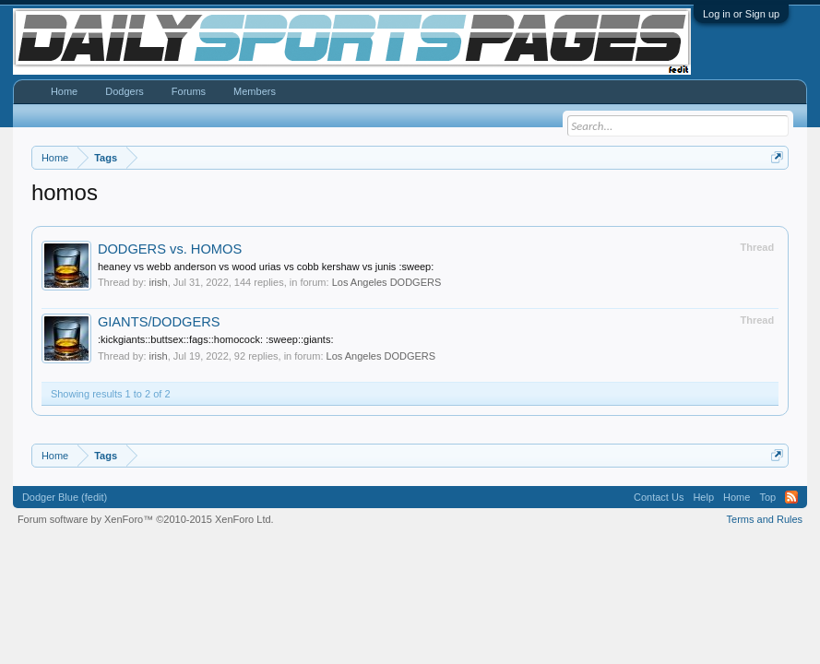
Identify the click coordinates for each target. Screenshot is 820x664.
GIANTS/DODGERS (159, 321)
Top (767, 497)
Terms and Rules (765, 519)
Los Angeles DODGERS (387, 282)
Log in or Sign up (741, 13)
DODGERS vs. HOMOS (170, 249)
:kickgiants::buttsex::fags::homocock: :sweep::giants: (216, 339)
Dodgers (124, 91)
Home (64, 91)
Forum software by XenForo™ (146, 519)
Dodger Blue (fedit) (64, 497)
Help (703, 497)
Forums (189, 91)
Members (254, 91)
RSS (791, 497)
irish (158, 282)
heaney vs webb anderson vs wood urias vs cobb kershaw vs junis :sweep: (266, 266)
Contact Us (658, 497)
